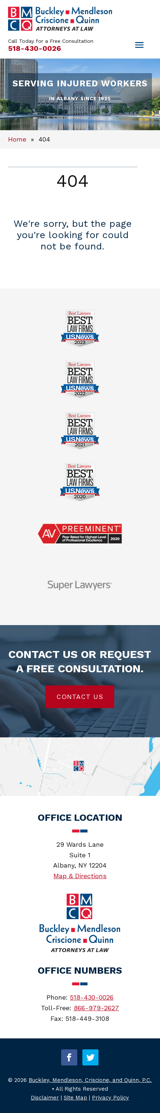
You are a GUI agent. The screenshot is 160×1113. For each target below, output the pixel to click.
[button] (69, 1057)
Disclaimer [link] (45, 1097)
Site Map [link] (75, 1097)
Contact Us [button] (79, 696)
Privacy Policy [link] (110, 1097)
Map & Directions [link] (80, 876)
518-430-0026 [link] (34, 48)
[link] (60, 28)
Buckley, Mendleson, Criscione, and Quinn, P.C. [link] (90, 1080)
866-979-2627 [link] (96, 1008)
